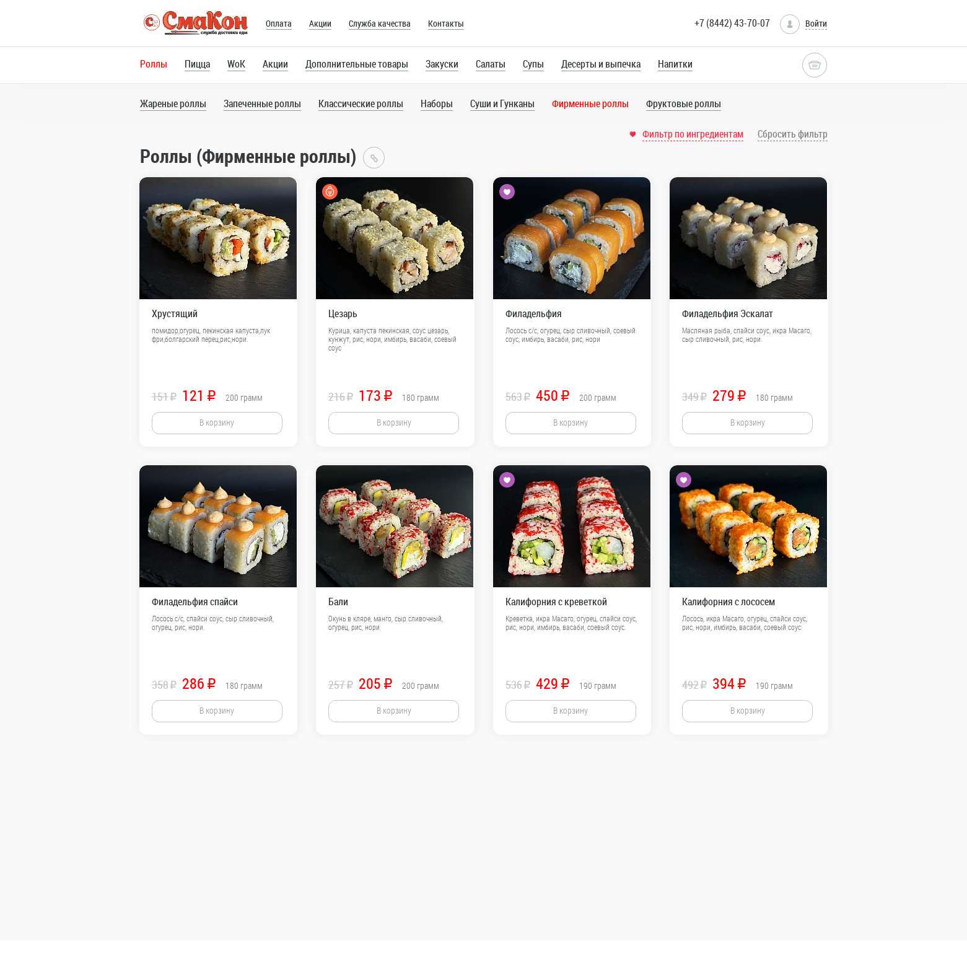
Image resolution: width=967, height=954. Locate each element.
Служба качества (380, 23)
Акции (320, 23)
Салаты (490, 64)
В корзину (216, 422)
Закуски (442, 64)
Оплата (279, 23)
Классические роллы (360, 103)
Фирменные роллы (590, 103)
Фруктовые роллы (683, 103)
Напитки (675, 64)
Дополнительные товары (356, 64)
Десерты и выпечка (601, 64)
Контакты (446, 23)
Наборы (437, 103)
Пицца (197, 64)
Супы (533, 64)
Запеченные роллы (262, 103)
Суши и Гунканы (502, 103)
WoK (236, 64)
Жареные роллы (173, 103)
